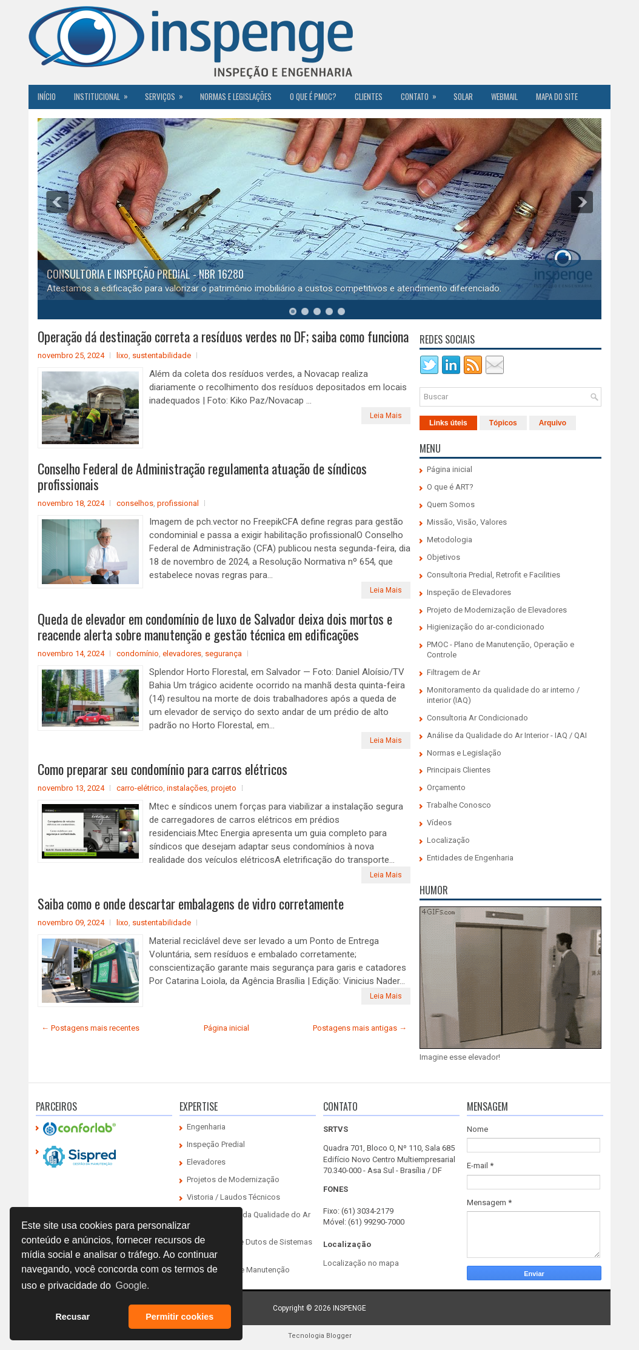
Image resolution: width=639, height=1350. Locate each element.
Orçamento (446, 787)
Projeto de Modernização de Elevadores (497, 609)
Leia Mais (386, 415)
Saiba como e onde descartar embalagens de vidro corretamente (191, 903)
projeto (223, 788)
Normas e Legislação (464, 752)
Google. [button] (132, 1285)
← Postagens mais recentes (90, 1027)
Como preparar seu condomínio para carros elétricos (162, 769)
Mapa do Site (557, 96)
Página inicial (226, 1027)
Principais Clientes (458, 769)
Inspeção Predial (216, 1144)
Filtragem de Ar (453, 672)
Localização (448, 840)
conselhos (134, 503)
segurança (223, 653)
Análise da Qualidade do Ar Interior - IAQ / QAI (507, 735)
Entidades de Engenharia (470, 857)
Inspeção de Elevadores (469, 592)
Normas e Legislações (236, 96)
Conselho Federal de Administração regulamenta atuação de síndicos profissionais (202, 476)
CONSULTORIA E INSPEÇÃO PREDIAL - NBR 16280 (145, 274)
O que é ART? (450, 486)
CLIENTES (369, 96)
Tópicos (503, 423)
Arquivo (552, 423)
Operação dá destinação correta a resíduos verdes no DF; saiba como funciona (223, 336)
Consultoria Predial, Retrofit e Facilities (493, 574)
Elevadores (206, 1161)
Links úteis (448, 423)
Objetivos (443, 557)
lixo (122, 355)
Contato (422, 93)
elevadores (181, 653)
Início (47, 96)
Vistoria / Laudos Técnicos (233, 1197)
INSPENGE (349, 1308)
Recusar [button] (72, 1317)
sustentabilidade (161, 355)
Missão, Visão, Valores (467, 522)
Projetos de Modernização (233, 1179)
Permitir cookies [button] (179, 1317)
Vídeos (439, 822)
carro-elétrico (139, 788)
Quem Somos (451, 504)
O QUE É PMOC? (313, 96)
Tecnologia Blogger (320, 1336)
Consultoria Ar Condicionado (477, 717)
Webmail (504, 96)
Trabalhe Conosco (459, 805)
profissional (178, 503)
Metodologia (449, 539)
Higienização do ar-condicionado (485, 626)
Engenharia (206, 1126)
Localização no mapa (361, 1263)
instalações (187, 788)
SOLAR (463, 96)
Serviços (168, 93)
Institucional (105, 93)
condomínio (137, 653)
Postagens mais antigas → (360, 1027)
